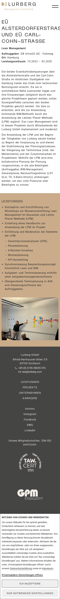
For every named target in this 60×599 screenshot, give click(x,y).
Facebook (30, 419)
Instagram (30, 414)
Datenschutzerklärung (21, 568)
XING (30, 425)
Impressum (47, 568)
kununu (30, 408)
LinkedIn (30, 430)
